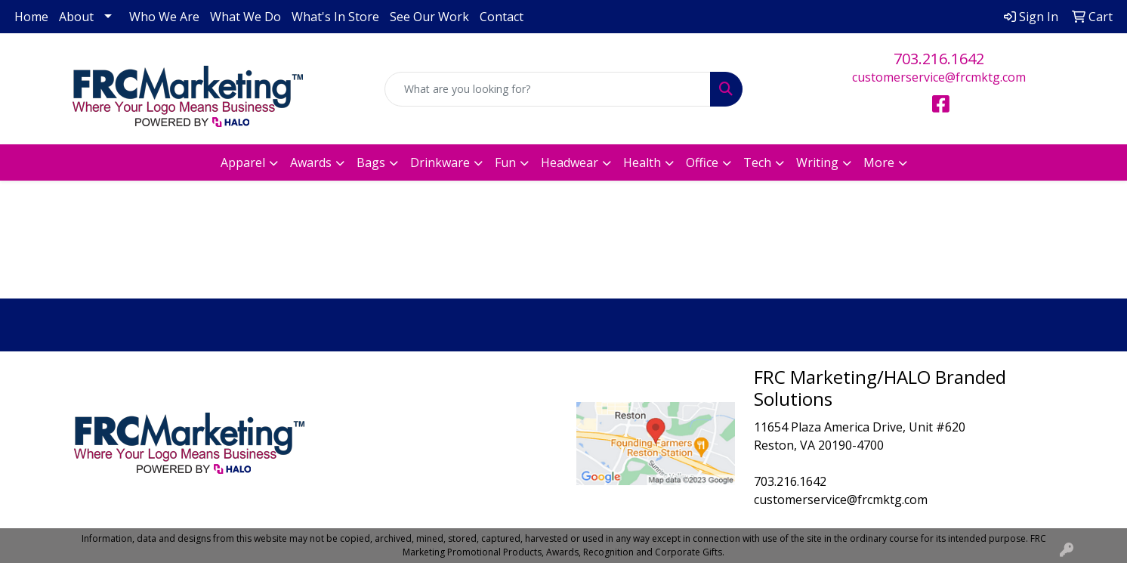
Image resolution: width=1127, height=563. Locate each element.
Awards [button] (311, 162)
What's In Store (335, 16)
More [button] (878, 162)
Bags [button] (371, 162)
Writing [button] (817, 162)
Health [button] (642, 162)
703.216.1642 (939, 58)
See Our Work (429, 16)
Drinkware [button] (440, 162)
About (76, 16)
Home (31, 16)
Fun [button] (505, 162)
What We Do (245, 16)
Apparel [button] (243, 162)
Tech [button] (757, 162)
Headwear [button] (569, 162)
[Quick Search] (547, 89)
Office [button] (702, 162)
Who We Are (164, 16)
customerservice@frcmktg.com (939, 77)
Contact (501, 16)
